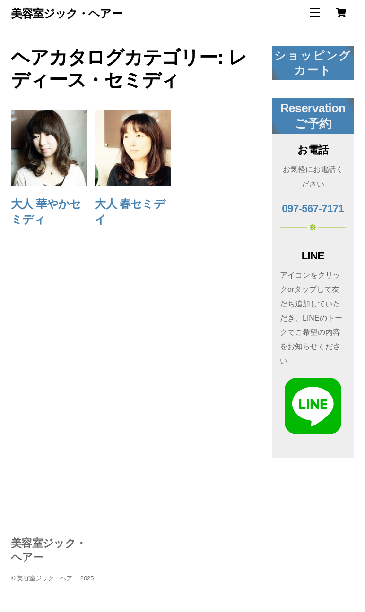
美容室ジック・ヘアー (47, 578)
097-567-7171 (313, 208)
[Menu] (314, 13)
